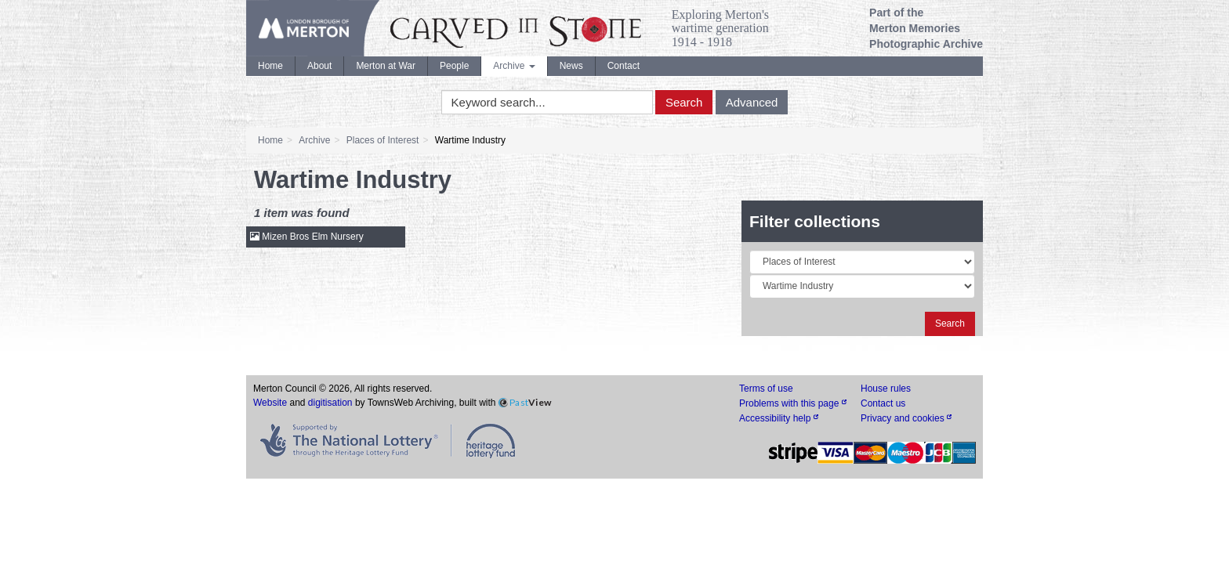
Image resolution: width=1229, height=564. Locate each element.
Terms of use (766, 388)
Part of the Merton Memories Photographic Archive (926, 28)
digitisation (330, 402)
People (454, 65)
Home (270, 65)
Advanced (752, 102)
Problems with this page (793, 403)
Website (270, 402)
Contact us (883, 403)
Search (684, 102)
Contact (623, 65)
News (571, 65)
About (319, 65)
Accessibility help (778, 418)
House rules (886, 388)
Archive (514, 65)
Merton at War (385, 65)
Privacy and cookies (906, 418)
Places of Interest (382, 140)
